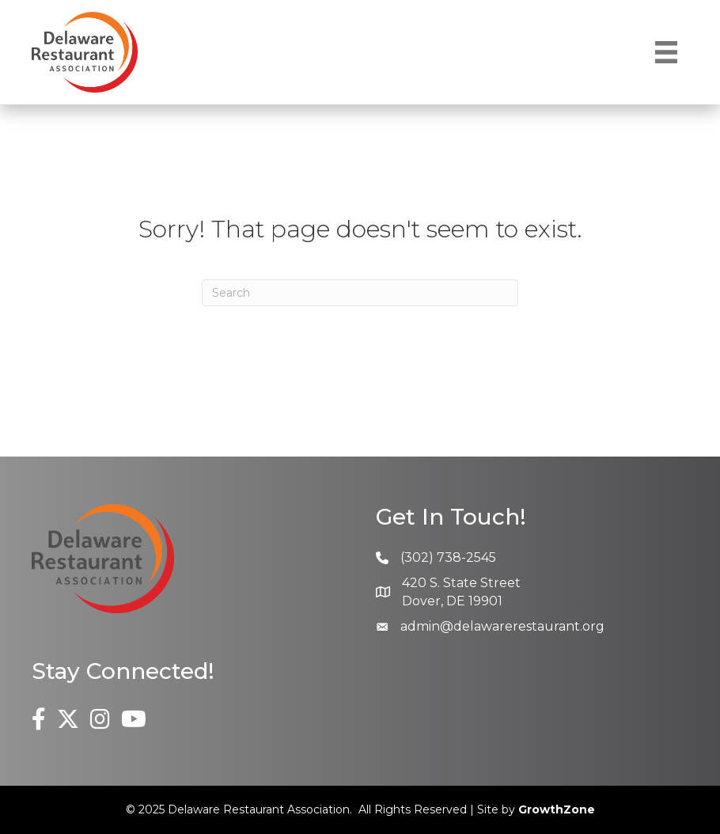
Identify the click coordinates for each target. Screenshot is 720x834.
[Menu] (666, 52)
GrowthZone (556, 809)
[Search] (360, 292)
